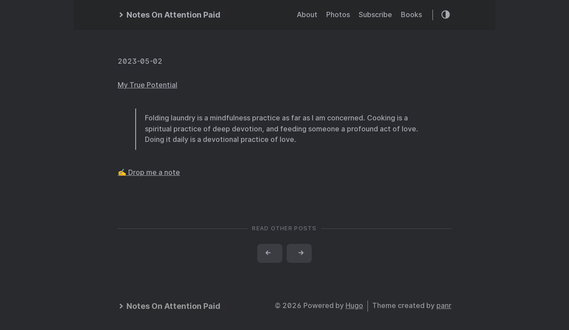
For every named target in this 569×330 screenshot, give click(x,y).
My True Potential (147, 85)
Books (411, 15)
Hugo (354, 305)
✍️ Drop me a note (149, 172)
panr (443, 305)
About (307, 15)
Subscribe (375, 15)
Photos (338, 15)
